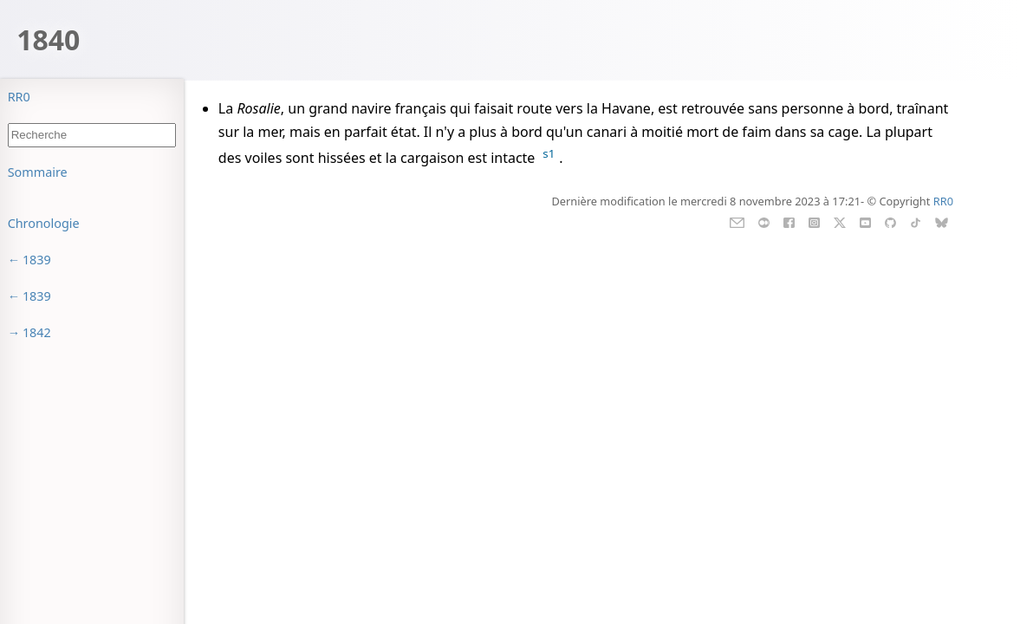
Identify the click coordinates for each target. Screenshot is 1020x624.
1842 (37, 332)
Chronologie (44, 223)
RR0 (19, 96)
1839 (37, 259)
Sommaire (38, 172)
